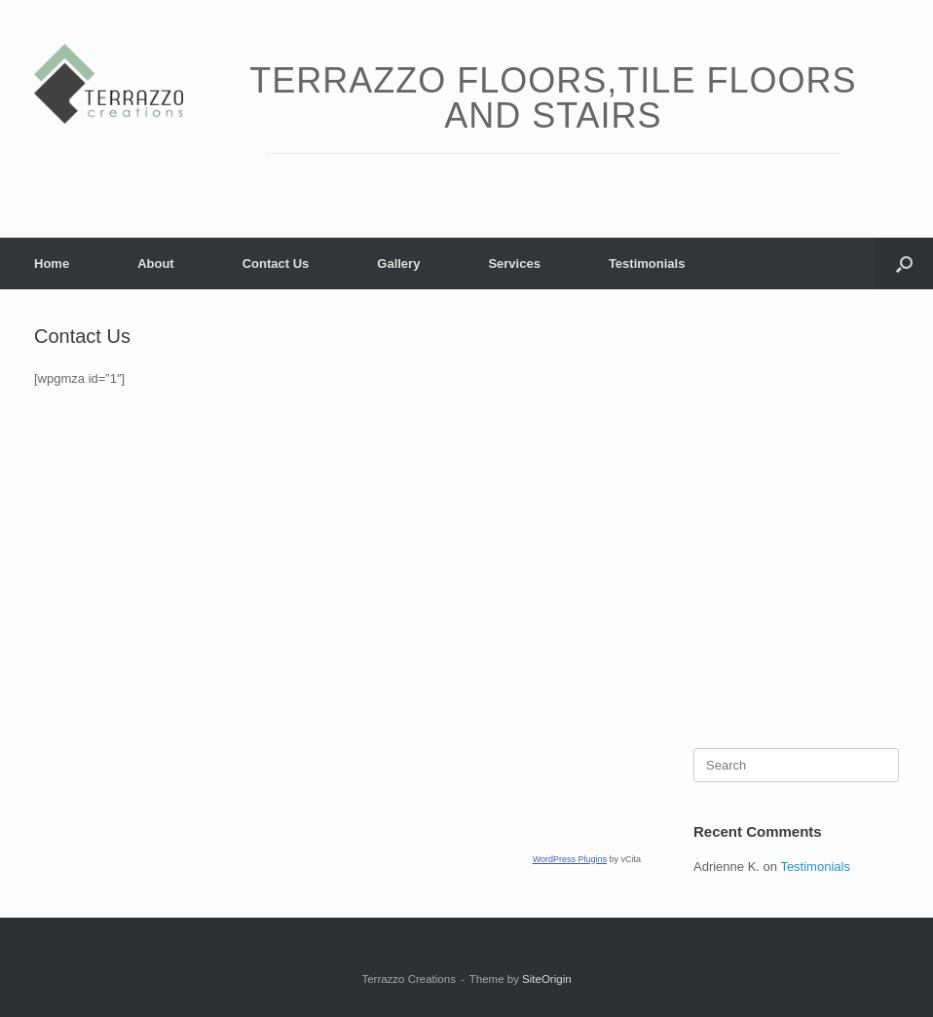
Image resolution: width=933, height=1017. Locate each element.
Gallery (398, 263)
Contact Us (276, 263)
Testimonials (647, 263)
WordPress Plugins (570, 859)
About (155, 263)
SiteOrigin (547, 979)
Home (51, 263)
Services (514, 263)
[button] (904, 263)
